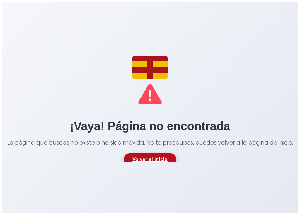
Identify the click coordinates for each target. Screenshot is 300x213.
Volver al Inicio (150, 159)
